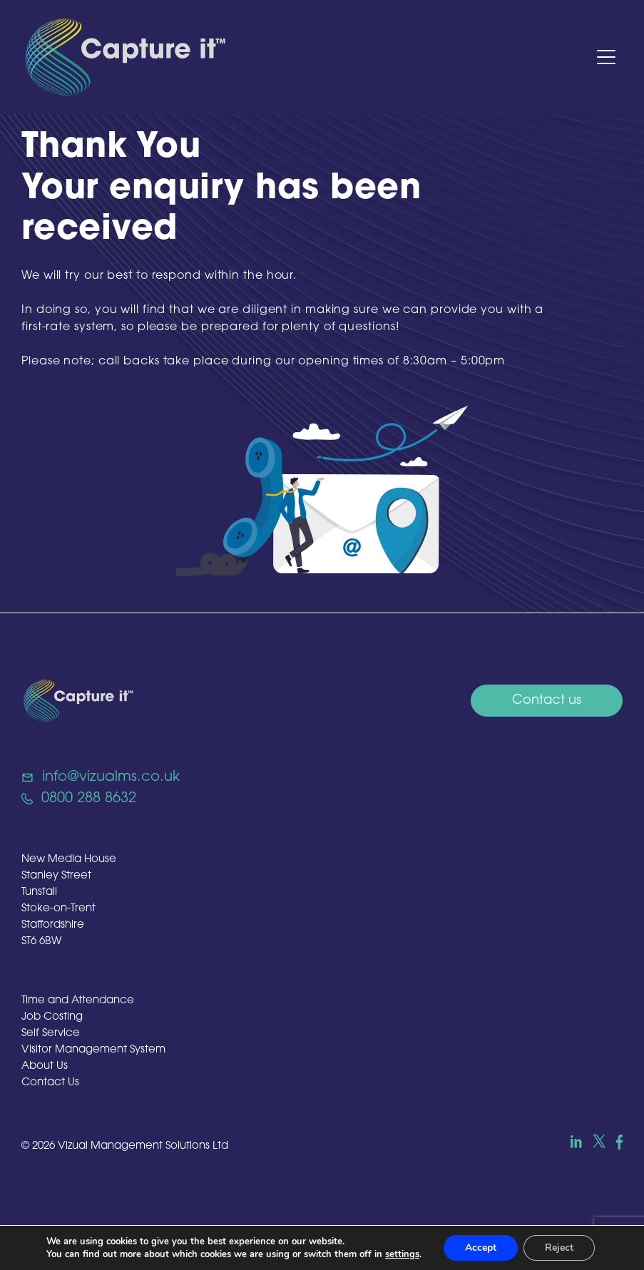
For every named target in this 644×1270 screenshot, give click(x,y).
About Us (44, 1066)
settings (402, 1254)
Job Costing (52, 1017)
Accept (480, 1247)
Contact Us (50, 1082)
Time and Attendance (77, 1000)
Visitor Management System (93, 1050)
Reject (559, 1247)
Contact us (546, 700)
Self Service (50, 1033)
